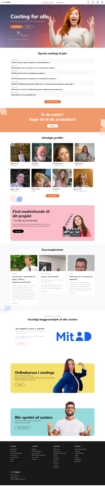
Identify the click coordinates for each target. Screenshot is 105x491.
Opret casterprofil (36, 459)
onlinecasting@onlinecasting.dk (18, 484)
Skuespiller (55, 471)
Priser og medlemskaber (16, 459)
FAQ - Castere (35, 463)
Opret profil (16, 27)
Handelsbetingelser (79, 459)
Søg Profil (60, 2)
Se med (20, 389)
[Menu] (101, 2)
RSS (11, 467)
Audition (55, 467)
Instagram (78, 465)
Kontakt (76, 463)
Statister (55, 461)
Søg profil (34, 455)
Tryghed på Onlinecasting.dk (59, 459)
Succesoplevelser (14, 463)
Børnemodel (56, 465)
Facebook (78, 467)
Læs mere (52, 126)
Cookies (76, 461)
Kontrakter (34, 465)
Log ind (29, 27)
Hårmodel (55, 463)
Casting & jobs (13, 455)
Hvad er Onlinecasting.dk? (81, 455)
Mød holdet (77, 457)
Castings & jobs (47, 2)
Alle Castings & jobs (52, 102)
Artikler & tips (56, 455)
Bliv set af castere (23, 433)
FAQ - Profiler (13, 461)
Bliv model (55, 469)
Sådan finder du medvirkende (38, 461)
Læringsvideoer (57, 457)
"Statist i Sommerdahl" (51, 277)
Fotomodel (55, 473)
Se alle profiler (52, 196)
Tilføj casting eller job (37, 457)
